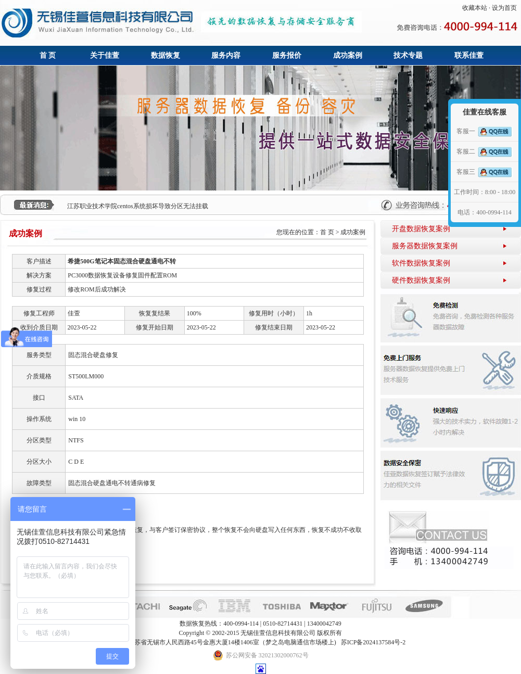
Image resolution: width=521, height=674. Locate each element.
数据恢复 (165, 55)
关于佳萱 (104, 55)
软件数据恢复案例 (421, 263)
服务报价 (286, 55)
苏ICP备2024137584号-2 (373, 642)
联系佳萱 (469, 55)
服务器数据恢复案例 (425, 246)
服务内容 (225, 55)
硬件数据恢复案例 (421, 280)
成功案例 (347, 55)
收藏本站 (474, 7)
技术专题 (408, 55)
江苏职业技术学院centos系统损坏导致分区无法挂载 (137, 206)
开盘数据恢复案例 (421, 229)
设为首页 (504, 7)
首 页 (48, 55)
